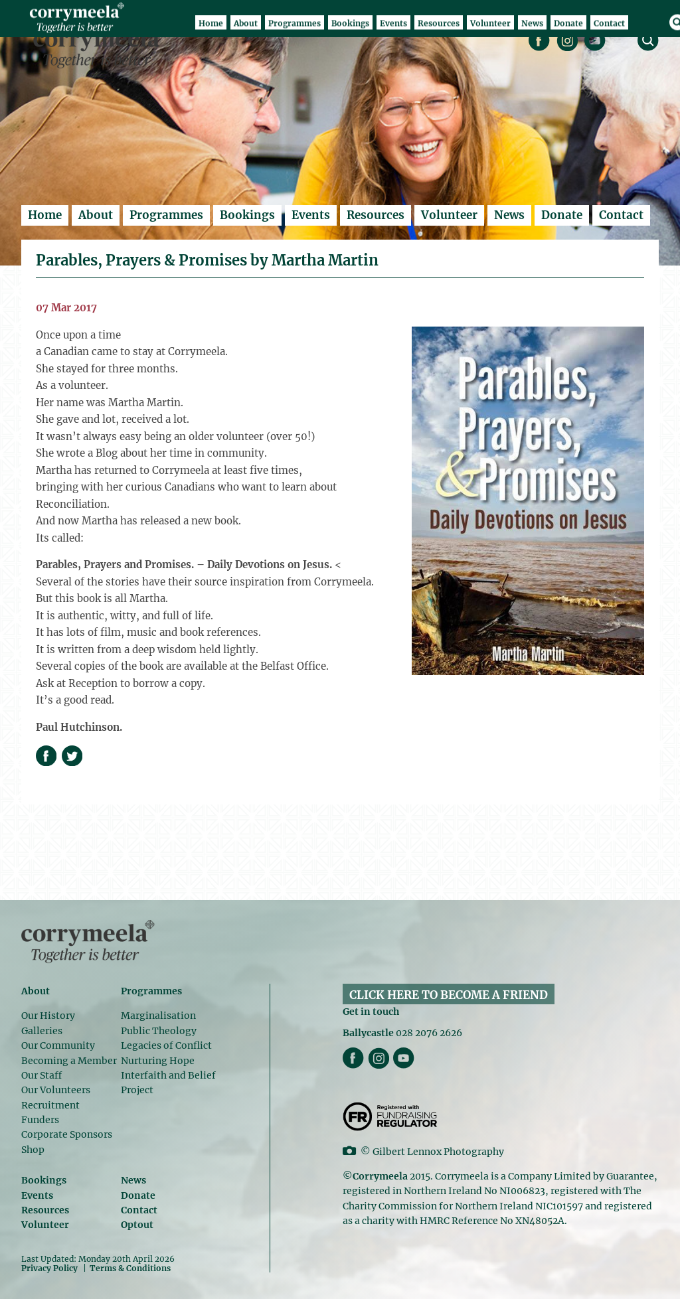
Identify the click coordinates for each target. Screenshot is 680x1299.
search (648, 40)
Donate (561, 215)
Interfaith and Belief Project (168, 1082)
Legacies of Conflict (166, 1045)
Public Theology (159, 1031)
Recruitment (50, 1105)
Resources (375, 215)
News (509, 215)
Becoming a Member (69, 1061)
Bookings (247, 215)
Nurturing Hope (158, 1061)
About (95, 215)
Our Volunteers (55, 1090)
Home (45, 215)
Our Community (58, 1045)
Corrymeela (100, 47)
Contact (621, 215)
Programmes (166, 215)
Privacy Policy (49, 1267)
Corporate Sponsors (66, 1134)
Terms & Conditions (130, 1268)
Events (311, 215)
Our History (48, 1016)
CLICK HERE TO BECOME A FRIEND (448, 995)
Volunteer (449, 215)
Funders (40, 1120)
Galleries (41, 1031)
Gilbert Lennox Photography (438, 1152)
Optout (137, 1225)
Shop (32, 1150)
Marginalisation (158, 1016)
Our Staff (41, 1075)
